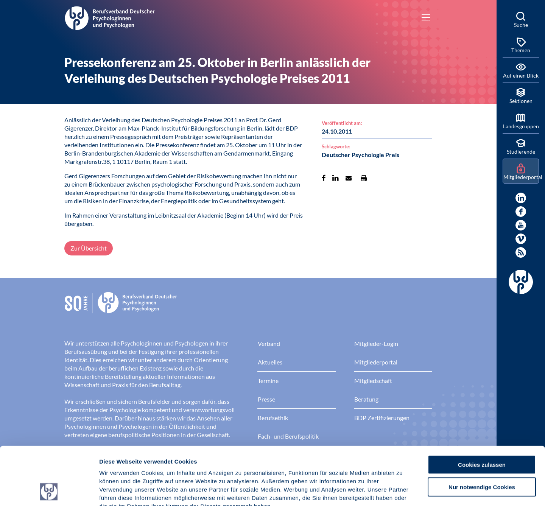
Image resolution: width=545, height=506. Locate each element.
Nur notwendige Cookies (481, 432)
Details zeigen (403, 491)
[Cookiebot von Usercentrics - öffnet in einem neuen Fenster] (49, 491)
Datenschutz (155, 460)
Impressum (116, 460)
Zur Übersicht (88, 248)
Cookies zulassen (482, 410)
